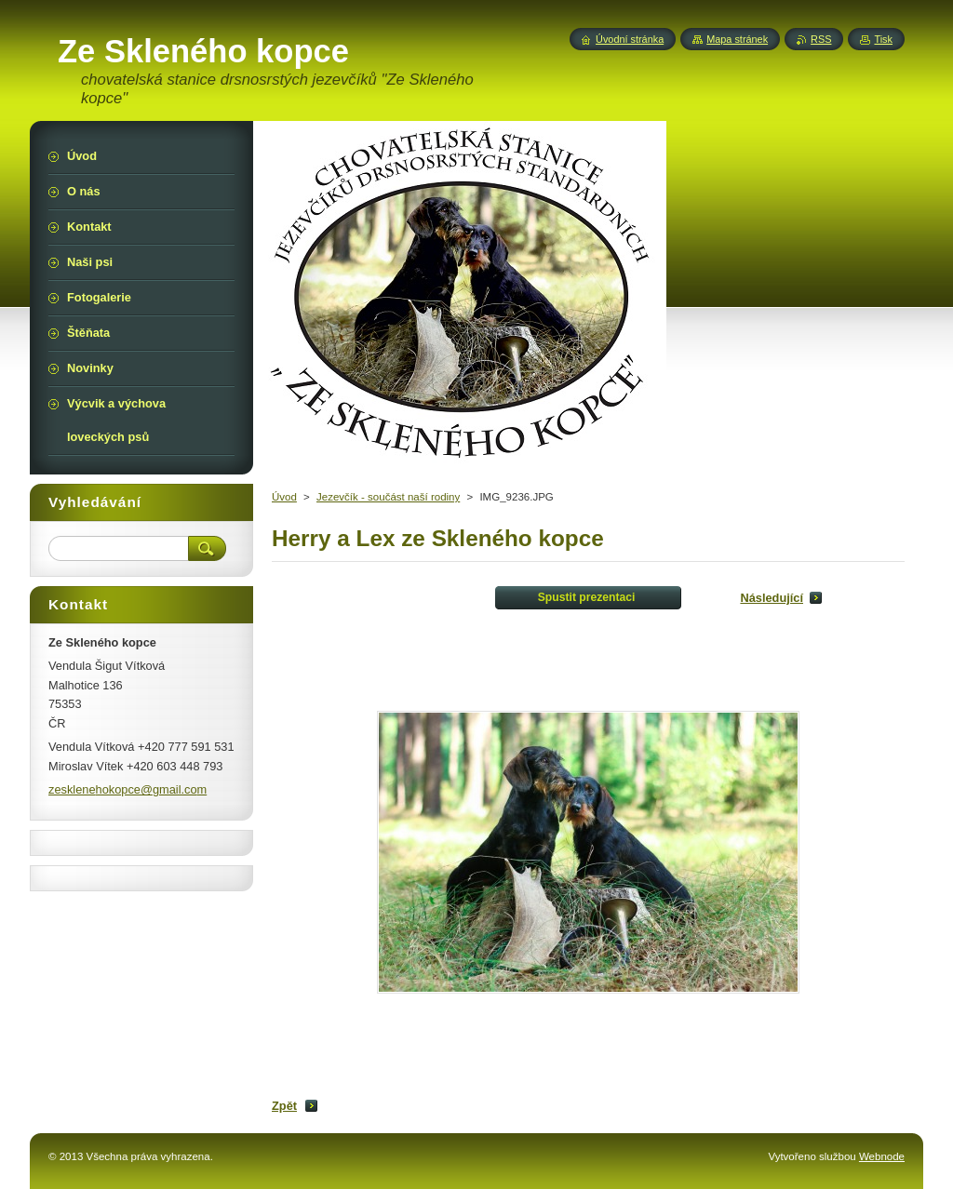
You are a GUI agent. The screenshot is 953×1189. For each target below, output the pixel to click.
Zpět (284, 1106)
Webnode (882, 1156)
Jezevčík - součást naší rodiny (388, 496)
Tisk (883, 39)
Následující (771, 598)
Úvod (284, 496)
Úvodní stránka (630, 39)
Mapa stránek (737, 39)
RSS (821, 39)
